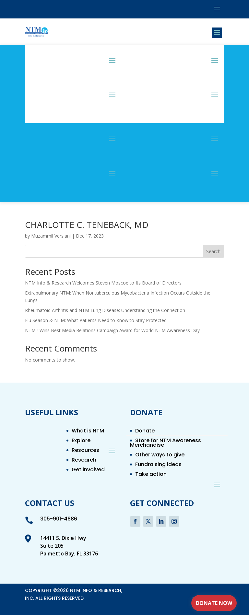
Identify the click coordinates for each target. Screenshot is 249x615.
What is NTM (88, 431)
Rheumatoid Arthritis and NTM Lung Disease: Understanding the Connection (105, 310)
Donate (145, 431)
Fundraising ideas (158, 465)
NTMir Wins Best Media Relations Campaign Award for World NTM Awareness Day (112, 330)
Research (84, 461)
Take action (151, 475)
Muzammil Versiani (51, 236)
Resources (85, 451)
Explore (81, 441)
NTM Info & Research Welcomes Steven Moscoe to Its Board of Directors (103, 283)
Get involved (88, 470)
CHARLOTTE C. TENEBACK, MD (86, 224)
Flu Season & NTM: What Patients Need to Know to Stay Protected (96, 320)
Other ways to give (159, 455)
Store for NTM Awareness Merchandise (165, 443)
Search (213, 251)
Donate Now (214, 603)
